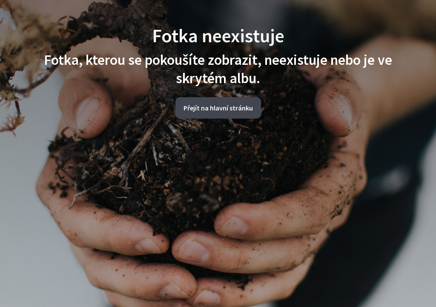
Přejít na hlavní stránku (218, 108)
